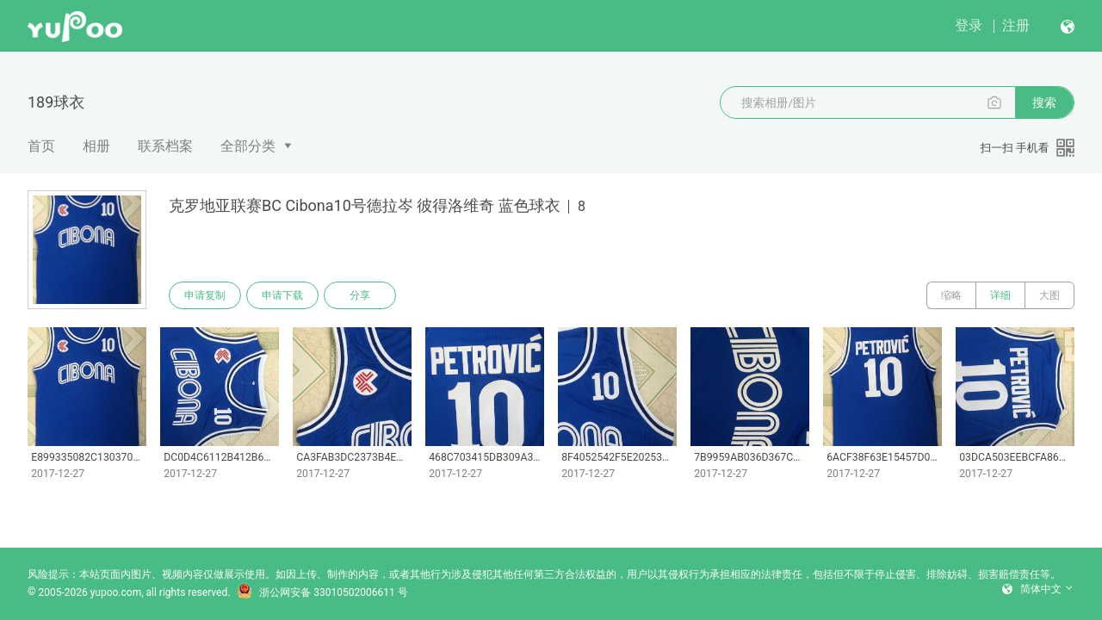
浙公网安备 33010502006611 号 (322, 592)
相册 (96, 146)
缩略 (951, 295)
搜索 (1044, 102)
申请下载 (282, 295)
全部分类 (248, 146)
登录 (968, 25)
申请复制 (205, 295)
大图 (1049, 295)
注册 (1016, 25)
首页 (41, 146)
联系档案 (165, 146)
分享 (360, 295)
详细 (1000, 295)
